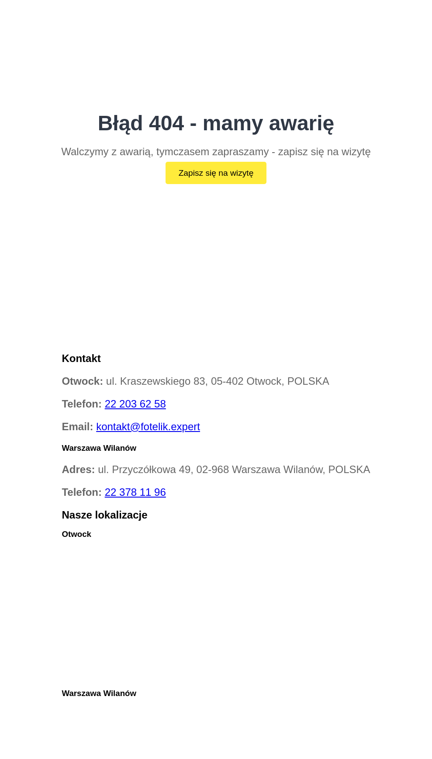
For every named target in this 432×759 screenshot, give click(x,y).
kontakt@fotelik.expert (148, 426)
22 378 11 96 (135, 492)
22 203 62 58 (135, 404)
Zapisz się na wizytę (216, 173)
